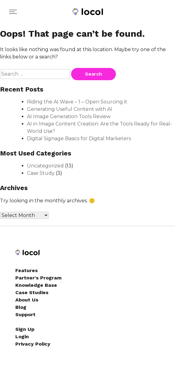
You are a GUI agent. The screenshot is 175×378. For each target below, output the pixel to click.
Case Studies (31, 292)
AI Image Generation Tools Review (69, 116)
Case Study (41, 173)
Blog (20, 307)
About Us (26, 300)
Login (22, 336)
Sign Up (24, 329)
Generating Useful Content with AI (69, 109)
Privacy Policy (32, 344)
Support (25, 314)
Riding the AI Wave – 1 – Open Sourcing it (77, 102)
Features (26, 270)
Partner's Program (38, 278)
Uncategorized (45, 166)
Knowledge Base (36, 285)
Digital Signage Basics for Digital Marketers (79, 138)
